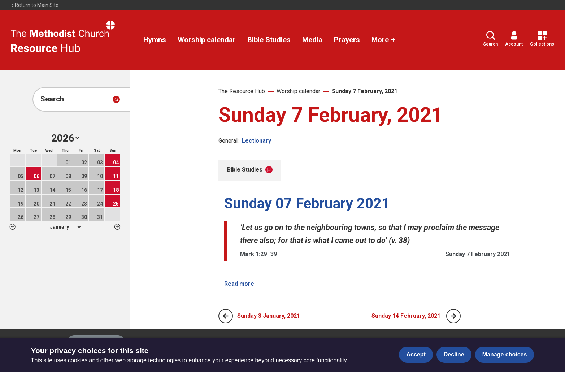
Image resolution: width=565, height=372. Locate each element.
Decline (454, 354)
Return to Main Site (34, 5)
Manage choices (504, 354)
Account (514, 39)
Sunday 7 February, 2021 (364, 91)
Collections (542, 39)
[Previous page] (225, 316)
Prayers (347, 39)
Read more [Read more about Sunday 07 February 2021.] (239, 283)
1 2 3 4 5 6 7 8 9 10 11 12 (65, 227)
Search (490, 39)
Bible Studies (269, 39)
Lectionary (256, 140)
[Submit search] (116, 99)
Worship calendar (207, 39)
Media (312, 39)
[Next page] (453, 316)
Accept (415, 354)
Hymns (154, 39)
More (383, 39)
